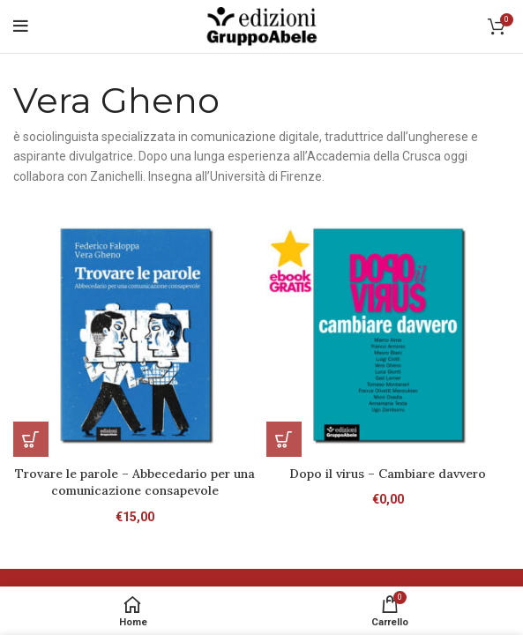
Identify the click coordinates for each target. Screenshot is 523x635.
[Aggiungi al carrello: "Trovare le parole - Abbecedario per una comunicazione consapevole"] (31, 439)
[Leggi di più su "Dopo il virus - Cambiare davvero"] (284, 439)
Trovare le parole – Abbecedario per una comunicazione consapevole (135, 482)
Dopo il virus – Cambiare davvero (388, 474)
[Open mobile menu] (20, 26)
